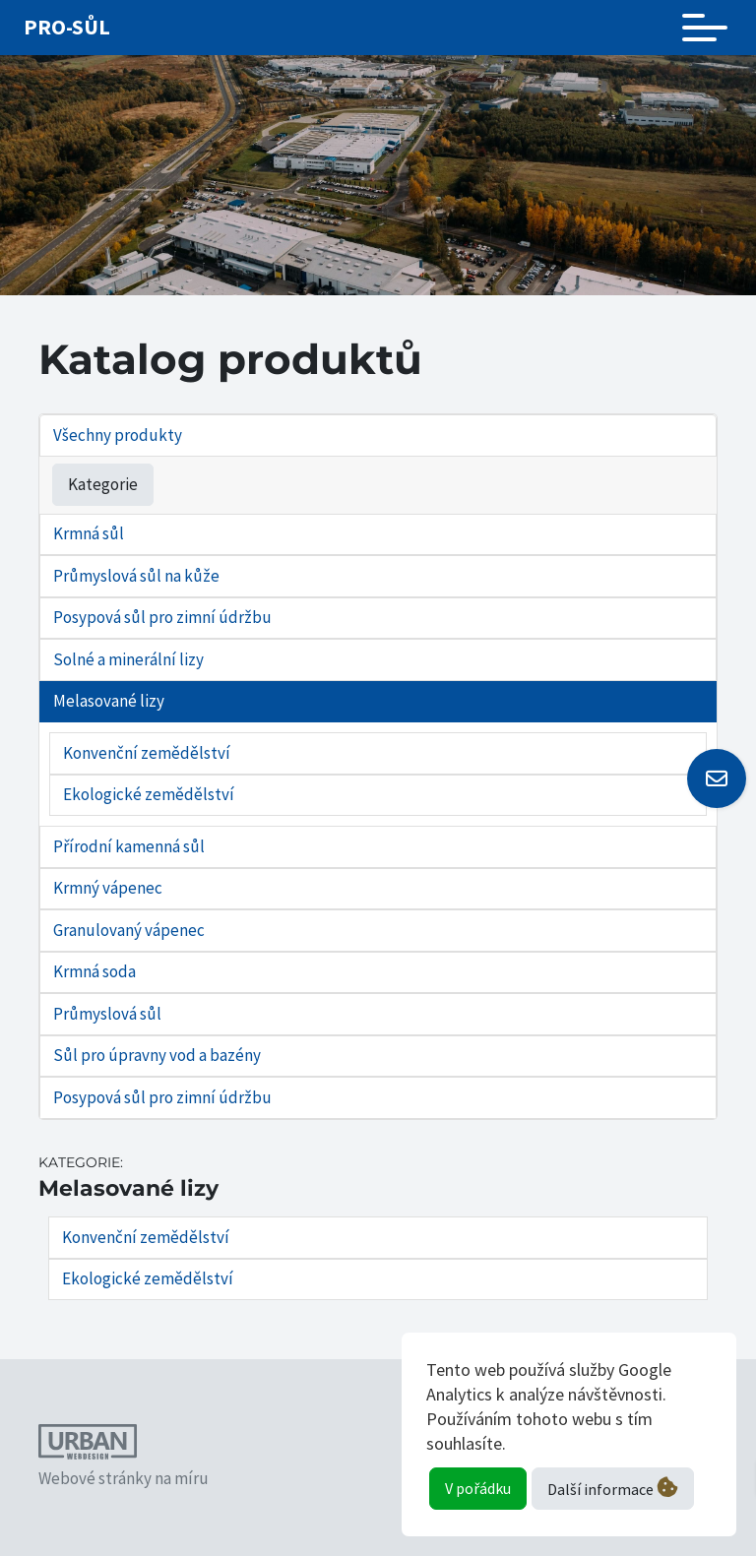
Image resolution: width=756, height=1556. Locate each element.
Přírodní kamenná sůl (129, 846)
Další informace (612, 1487)
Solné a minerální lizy (128, 659)
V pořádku (478, 1488)
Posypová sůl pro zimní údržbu (162, 617)
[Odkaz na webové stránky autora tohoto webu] (87, 1445)
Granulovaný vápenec (129, 930)
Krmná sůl (88, 533)
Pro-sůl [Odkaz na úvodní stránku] (67, 26)
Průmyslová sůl (107, 1014)
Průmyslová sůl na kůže (136, 576)
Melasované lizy (108, 701)
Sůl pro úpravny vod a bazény (157, 1055)
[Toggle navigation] (704, 27)
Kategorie (103, 484)
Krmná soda (94, 971)
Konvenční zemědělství (146, 753)
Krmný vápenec (107, 888)
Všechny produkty (117, 435)
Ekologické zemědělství (148, 794)
